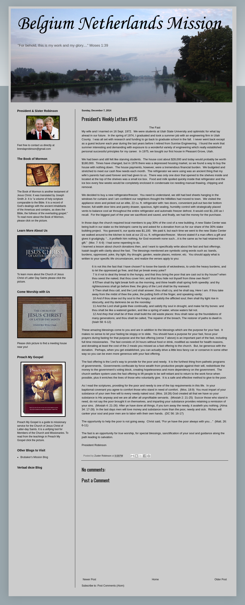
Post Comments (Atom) (110, 585)
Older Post (220, 579)
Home (155, 579)
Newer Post (89, 579)
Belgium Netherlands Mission (119, 23)
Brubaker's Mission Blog (34, 457)
